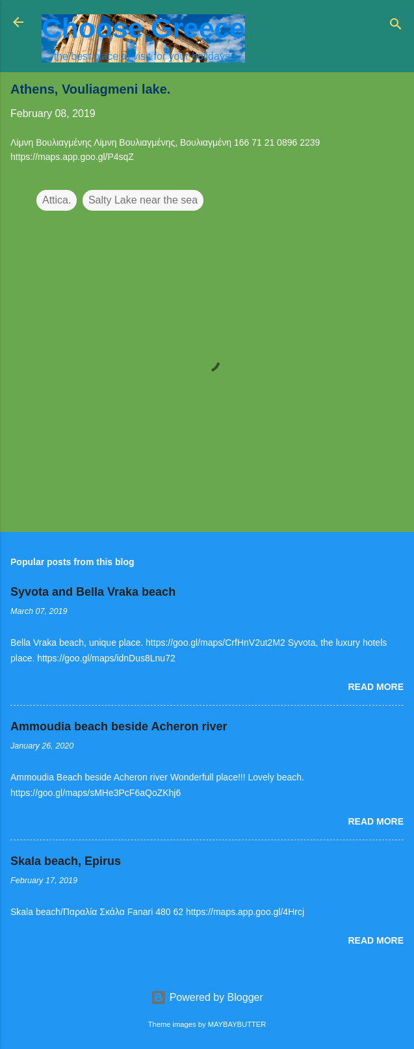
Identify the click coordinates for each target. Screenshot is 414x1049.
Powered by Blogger (207, 997)
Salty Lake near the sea (143, 200)
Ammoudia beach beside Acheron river (118, 726)
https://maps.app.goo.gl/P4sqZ (72, 157)
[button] (396, 93)
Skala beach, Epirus (65, 861)
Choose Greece (143, 28)
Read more (376, 687)
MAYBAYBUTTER (237, 1024)
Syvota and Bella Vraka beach (92, 591)
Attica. (56, 200)
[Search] (396, 26)
